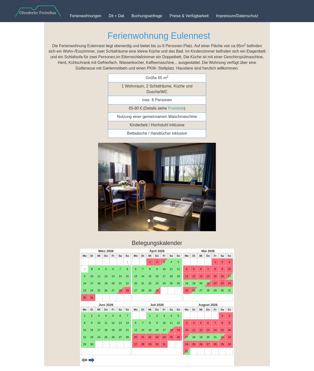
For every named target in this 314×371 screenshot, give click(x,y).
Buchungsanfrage (146, 16)
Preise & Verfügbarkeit (189, 16)
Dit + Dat (116, 16)
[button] (107, 187)
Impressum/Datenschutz (237, 16)
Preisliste (176, 108)
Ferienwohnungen (85, 16)
